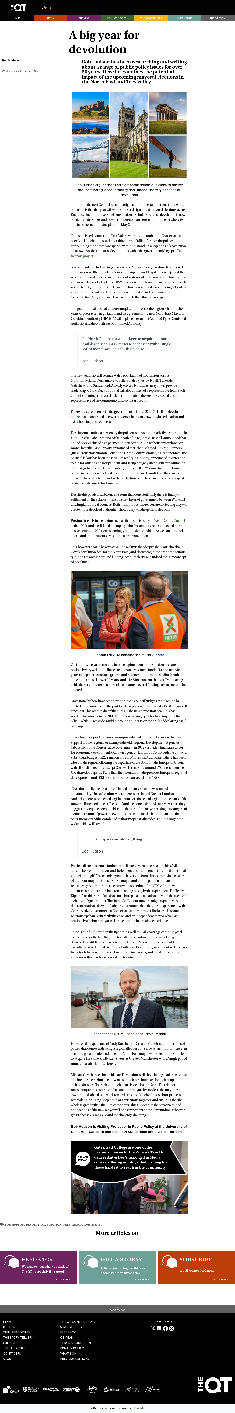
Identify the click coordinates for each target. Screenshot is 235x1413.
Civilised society (117, 23)
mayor (83, 1230)
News (50, 23)
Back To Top (117, 1310)
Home (17, 23)
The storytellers (151, 23)
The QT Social (218, 23)
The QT (51, 10)
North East (100, 1230)
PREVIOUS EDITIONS (74, 1359)
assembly (84, 536)
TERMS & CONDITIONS (76, 1343)
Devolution (38, 1230)
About (8, 1359)
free (72, 1230)
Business (84, 23)
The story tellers (18, 1338)
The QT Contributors (77, 1322)
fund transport (148, 288)
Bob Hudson (15, 1230)
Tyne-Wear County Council (165, 526)
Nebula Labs (138, 1408)
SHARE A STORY (71, 1327)
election (58, 1230)
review (78, 272)
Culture (9, 1343)
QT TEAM (67, 1338)
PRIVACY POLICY (72, 1348)
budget (76, 422)
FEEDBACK (68, 1332)
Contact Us (12, 1353)
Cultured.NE (184, 23)
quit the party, (140, 463)
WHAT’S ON (68, 1353)
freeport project (82, 261)
